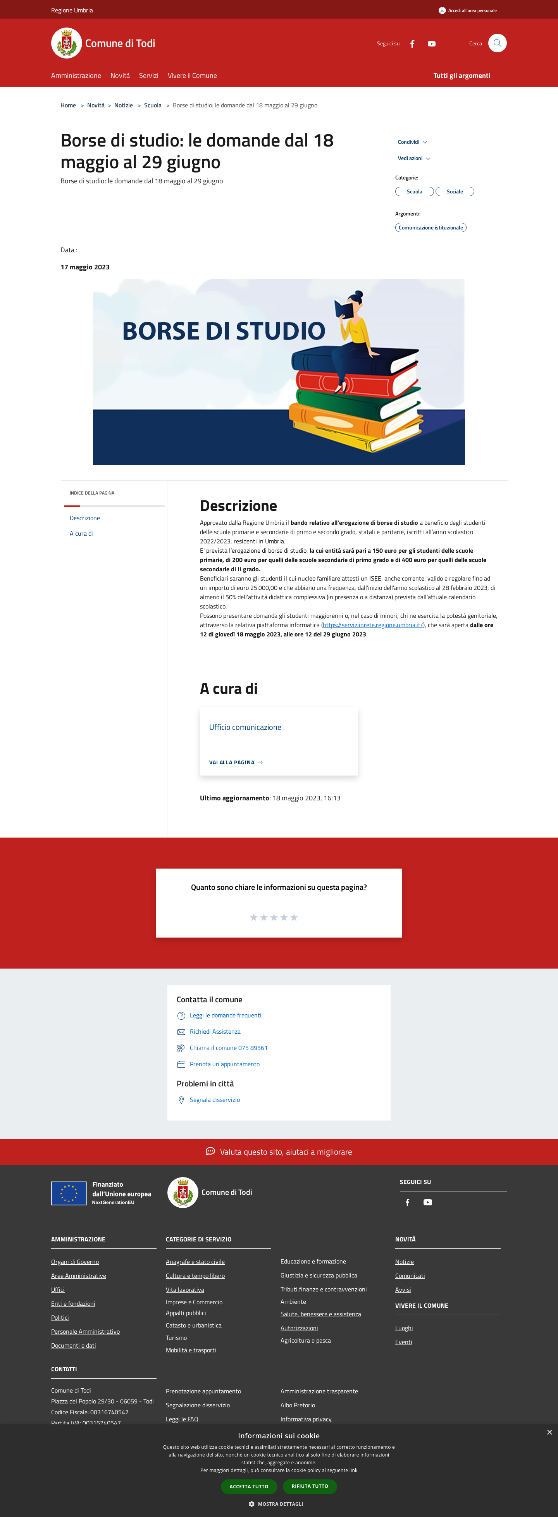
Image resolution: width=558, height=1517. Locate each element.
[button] (279, 1504)
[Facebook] (409, 43)
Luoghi (404, 1328)
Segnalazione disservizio (198, 1405)
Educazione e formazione (313, 1261)
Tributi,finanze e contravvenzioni (324, 1289)
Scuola (153, 105)
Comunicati (410, 1275)
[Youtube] (428, 43)
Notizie (123, 105)
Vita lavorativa (185, 1289)
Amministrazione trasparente (319, 1391)
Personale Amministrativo (85, 1331)
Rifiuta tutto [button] (310, 1486)
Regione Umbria (72, 10)
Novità (96, 105)
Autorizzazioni (299, 1328)
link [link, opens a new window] (354, 1470)
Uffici (58, 1289)
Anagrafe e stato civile (195, 1261)
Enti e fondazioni (73, 1303)
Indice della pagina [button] (92, 492)
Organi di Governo (75, 1261)
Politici (60, 1317)
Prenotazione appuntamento (203, 1391)
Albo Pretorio (298, 1405)
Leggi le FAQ (182, 1419)
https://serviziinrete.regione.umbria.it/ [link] (373, 624)
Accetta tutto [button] (249, 1486)
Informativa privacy (306, 1419)
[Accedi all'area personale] (468, 10)
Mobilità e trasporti (191, 1350)
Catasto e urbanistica (194, 1325)
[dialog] (279, 1470)
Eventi (403, 1341)
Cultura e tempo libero (195, 1275)
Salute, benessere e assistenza (321, 1314)
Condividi (414, 142)
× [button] (549, 1433)
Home (68, 105)
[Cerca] (497, 43)
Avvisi (403, 1289)
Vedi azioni (415, 158)
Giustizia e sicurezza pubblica (319, 1275)
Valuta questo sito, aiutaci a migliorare (279, 1151)
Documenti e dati (73, 1345)
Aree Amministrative (78, 1275)
